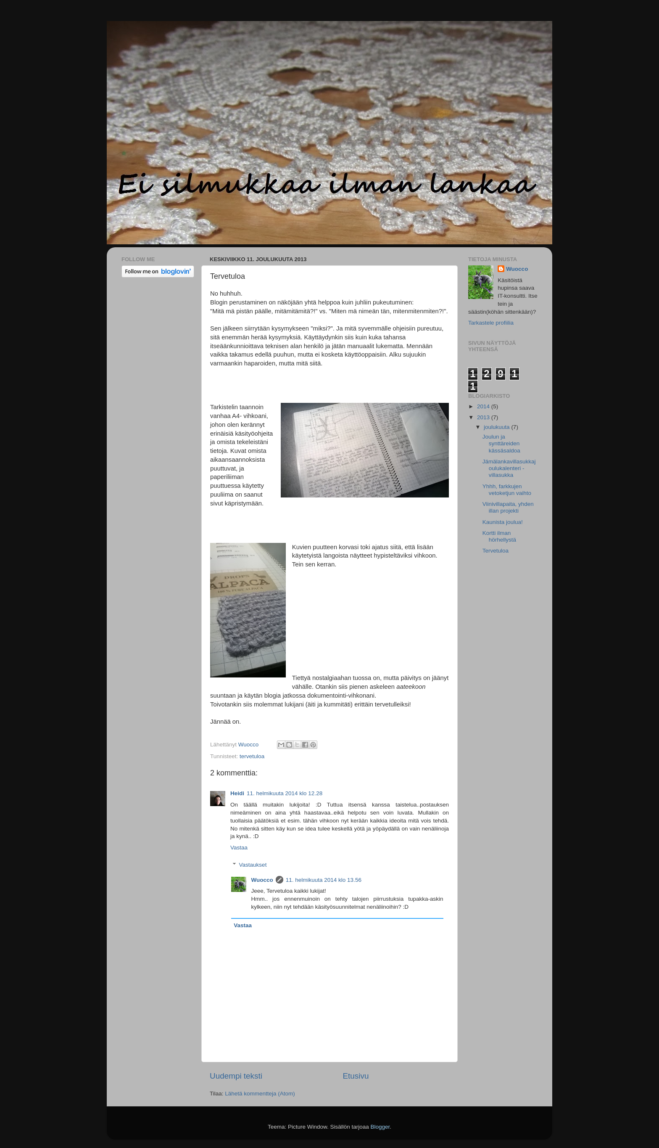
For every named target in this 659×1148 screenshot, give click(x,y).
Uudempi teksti (236, 1075)
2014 (484, 406)
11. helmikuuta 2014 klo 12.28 (284, 793)
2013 (484, 417)
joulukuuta (497, 427)
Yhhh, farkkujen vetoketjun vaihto (506, 489)
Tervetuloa (495, 551)
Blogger (380, 1127)
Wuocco (262, 880)
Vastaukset (253, 865)
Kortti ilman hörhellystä (499, 536)
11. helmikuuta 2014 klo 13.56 (323, 880)
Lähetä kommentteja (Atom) (260, 1093)
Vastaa (239, 847)
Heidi (237, 793)
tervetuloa (252, 756)
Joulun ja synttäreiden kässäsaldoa (501, 443)
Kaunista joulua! (502, 522)
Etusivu (356, 1075)
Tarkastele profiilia (491, 323)
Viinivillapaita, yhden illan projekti (508, 507)
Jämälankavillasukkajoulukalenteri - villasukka (509, 468)
